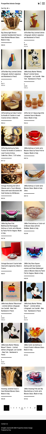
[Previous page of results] (6, 408)
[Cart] (39, 4)
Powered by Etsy (6, 430)
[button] (8, 8)
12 (34, 408)
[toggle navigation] (43, 3)
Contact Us (4, 424)
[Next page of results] (39, 408)
